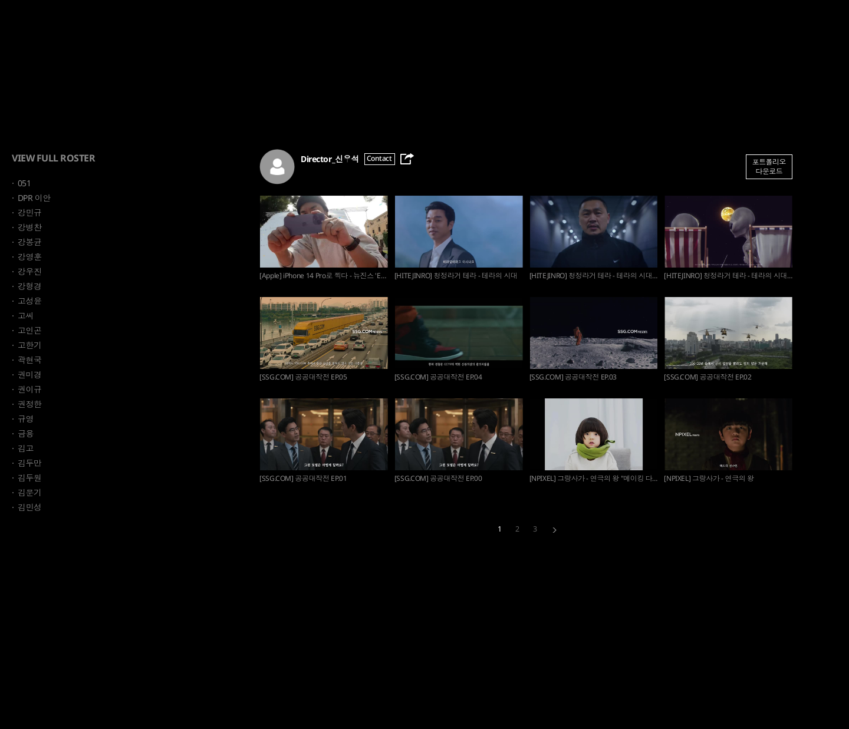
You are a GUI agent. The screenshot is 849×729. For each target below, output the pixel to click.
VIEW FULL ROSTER (53, 158)
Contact (379, 158)
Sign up (824, 23)
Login (785, 23)
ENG (750, 23)
